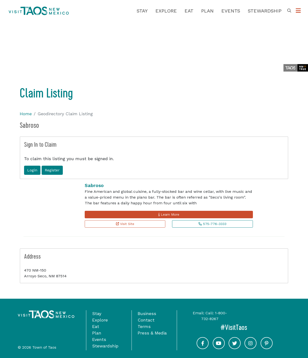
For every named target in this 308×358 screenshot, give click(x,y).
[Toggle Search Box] (289, 11)
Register (52, 170)
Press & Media (152, 332)
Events (230, 11)
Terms (144, 326)
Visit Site (125, 224)
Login (32, 170)
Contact (146, 319)
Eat (189, 11)
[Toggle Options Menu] (298, 10)
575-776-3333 (212, 224)
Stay (142, 11)
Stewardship (265, 11)
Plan (207, 11)
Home (26, 113)
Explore (166, 11)
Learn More (168, 214)
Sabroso (94, 185)
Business (147, 313)
